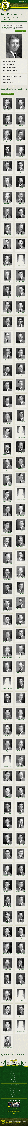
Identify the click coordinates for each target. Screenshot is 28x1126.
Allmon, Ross (7, 109)
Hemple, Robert (7, 454)
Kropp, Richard (21, 578)
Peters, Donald (7, 766)
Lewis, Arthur (7, 595)
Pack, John (7, 751)
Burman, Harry (20, 219)
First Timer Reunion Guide (14, 1091)
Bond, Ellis (20, 187)
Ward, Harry (7, 985)
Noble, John (21, 719)
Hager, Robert (7, 423)
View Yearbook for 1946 (7, 93)
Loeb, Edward (20, 609)
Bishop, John (7, 187)
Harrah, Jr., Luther (20, 437)
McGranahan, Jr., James (20, 656)
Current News (14, 1072)
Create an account (16, 29)
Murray (21, 704)
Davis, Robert (20, 297)
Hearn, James (7, 439)
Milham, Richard (21, 673)
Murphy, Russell (7, 704)
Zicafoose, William (7, 1047)
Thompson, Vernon (21, 938)
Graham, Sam (7, 407)
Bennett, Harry (7, 172)
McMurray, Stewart (7, 657)
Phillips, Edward (7, 782)
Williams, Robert (7, 1000)
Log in (20, 1)
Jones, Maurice (20, 515)
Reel (7, 860)
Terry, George (20, 922)
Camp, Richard (7, 234)
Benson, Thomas (21, 172)
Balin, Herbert (20, 141)
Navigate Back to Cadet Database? (13, 1055)
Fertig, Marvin (20, 359)
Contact (14, 1097)
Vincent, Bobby (7, 969)
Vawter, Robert (21, 953)
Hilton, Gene (20, 468)
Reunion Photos (14, 1089)
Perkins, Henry (21, 751)
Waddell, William (20, 969)
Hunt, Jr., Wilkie (7, 470)
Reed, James (21, 844)
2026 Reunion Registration (14, 1087)
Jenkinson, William (7, 501)
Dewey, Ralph (7, 328)
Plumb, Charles (7, 797)
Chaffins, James (7, 265)
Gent (7, 376)
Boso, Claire (7, 203)
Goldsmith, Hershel (21, 406)
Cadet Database (11, 17)
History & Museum (14, 1078)
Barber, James (7, 156)
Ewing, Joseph (7, 343)
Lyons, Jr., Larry (21, 624)
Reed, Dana (21, 829)
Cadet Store (14, 1095)
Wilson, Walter (21, 1000)
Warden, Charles (21, 985)
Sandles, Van (21, 875)
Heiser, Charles (21, 453)
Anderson (7, 125)
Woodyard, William (7, 1016)
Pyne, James (21, 813)
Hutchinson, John (7, 485)
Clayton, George (21, 265)
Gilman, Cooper (7, 392)
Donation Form (14, 1082)
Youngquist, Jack (21, 1031)
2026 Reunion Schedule (14, 1085)
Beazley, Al (20, 156)
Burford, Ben (20, 203)
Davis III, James (7, 312)
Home (5, 17)
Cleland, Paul (7, 281)
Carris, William (21, 250)
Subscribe (14, 1114)
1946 (18, 17)
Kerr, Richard (20, 546)
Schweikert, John (20, 891)
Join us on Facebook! (14, 1100)
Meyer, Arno (7, 673)
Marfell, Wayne (21, 640)
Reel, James (21, 860)
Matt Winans (8, 1124)
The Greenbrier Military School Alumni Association (16, 1121)
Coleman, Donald (20, 281)
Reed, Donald (7, 844)
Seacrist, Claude (7, 907)
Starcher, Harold (21, 907)
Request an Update (20, 31)
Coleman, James (7, 297)
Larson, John (21, 593)
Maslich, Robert (7, 641)
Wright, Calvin (21, 1016)
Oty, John (20, 735)
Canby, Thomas (7, 250)
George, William (21, 390)
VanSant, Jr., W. (7, 953)
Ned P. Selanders (7, 19)
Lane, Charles (7, 579)
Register (25, 1)
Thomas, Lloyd (7, 938)
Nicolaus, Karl (7, 719)
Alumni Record (14, 1080)
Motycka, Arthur (21, 688)
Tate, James (7, 922)
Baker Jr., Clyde (7, 141)
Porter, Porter (7, 813)
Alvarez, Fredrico (20, 109)
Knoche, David (20, 562)
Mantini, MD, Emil (7, 626)
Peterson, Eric (20, 766)
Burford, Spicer (7, 219)
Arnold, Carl (21, 125)
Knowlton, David (7, 563)
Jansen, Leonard (21, 499)
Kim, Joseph (7, 548)
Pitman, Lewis (20, 782)
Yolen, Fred (7, 1031)
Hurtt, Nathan (20, 484)
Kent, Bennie (7, 532)
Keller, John (21, 531)
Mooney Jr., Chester (7, 688)
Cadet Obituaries (14, 1074)
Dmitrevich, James (20, 328)
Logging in (5, 27)
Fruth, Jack (20, 375)
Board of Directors (14, 1076)
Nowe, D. (7, 735)
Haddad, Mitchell (21, 421)
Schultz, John (7, 891)
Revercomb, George (7, 875)
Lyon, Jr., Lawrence (7, 610)
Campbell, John (21, 234)
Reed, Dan (7, 829)
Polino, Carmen (21, 797)
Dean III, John (20, 312)
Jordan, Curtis (7, 517)
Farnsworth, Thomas (7, 360)
